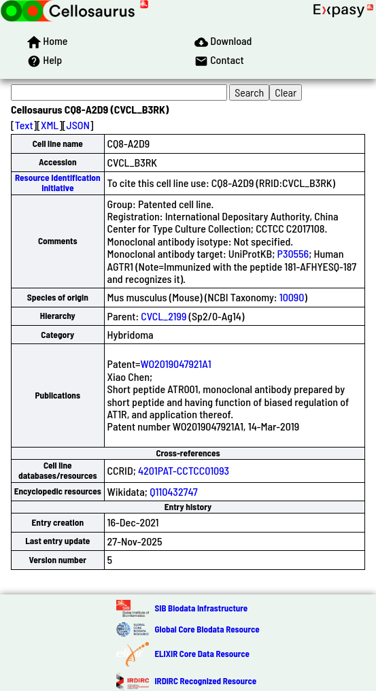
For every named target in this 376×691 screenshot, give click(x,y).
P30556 (293, 253)
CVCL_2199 (163, 315)
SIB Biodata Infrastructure (200, 608)
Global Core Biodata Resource (206, 629)
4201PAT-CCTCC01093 (183, 470)
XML (49, 124)
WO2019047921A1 (176, 363)
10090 (292, 296)
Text (24, 124)
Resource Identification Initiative (58, 182)
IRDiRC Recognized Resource (205, 680)
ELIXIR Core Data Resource (201, 653)
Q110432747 (174, 491)
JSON (78, 124)
